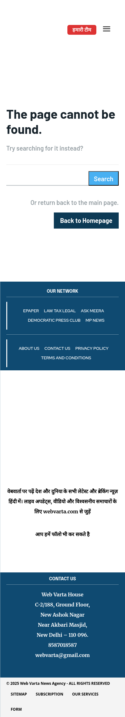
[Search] (103, 178)
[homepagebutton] (86, 220)
